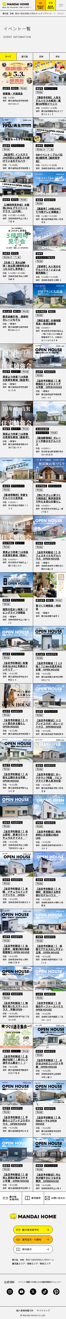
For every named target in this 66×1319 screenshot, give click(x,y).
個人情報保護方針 (25, 1310)
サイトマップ (43, 1310)
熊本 (58, 56)
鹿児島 (24, 56)
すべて (8, 56)
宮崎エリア (32, 1263)
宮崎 (41, 56)
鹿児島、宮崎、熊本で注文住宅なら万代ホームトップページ (27, 13)
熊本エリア (45, 1263)
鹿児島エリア (18, 1263)
